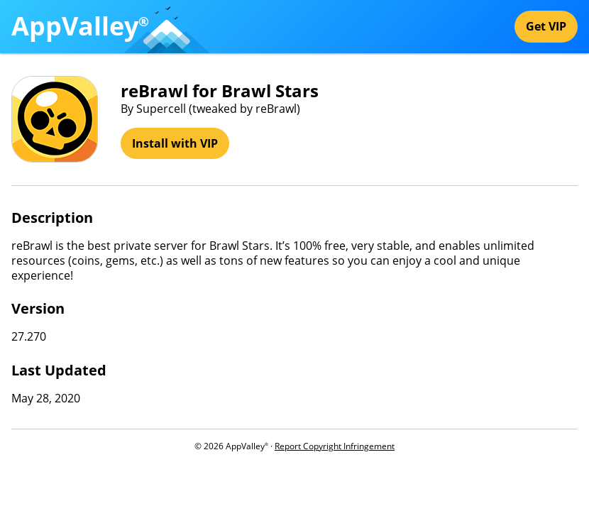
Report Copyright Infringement (335, 446)
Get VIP (546, 26)
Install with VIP (175, 143)
